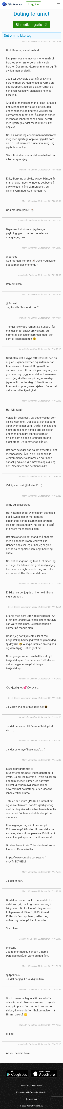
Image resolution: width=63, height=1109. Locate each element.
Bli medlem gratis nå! (31, 25)
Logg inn (33, 4)
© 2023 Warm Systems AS (31, 1106)
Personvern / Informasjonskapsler (31, 1092)
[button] (58, 4)
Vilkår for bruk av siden (31, 1085)
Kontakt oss (31, 1099)
